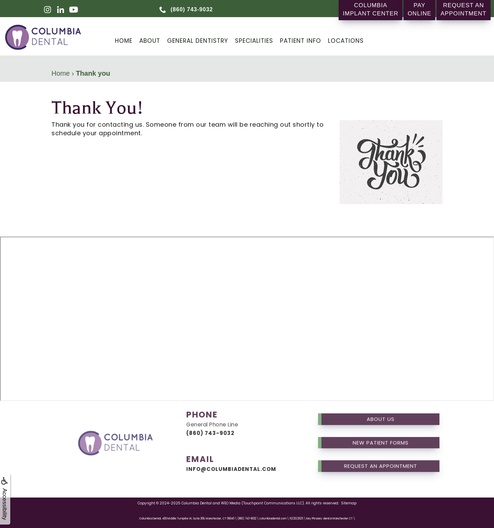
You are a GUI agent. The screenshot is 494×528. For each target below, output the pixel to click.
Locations (346, 41)
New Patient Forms (381, 434)
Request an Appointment (380, 458)
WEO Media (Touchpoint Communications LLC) (262, 503)
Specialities (254, 41)
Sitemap (348, 503)
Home (123, 41)
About (149, 41)
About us (381, 411)
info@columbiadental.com (231, 461)
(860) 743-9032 (210, 425)
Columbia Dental (196, 503)
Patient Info (300, 41)
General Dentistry (197, 41)
